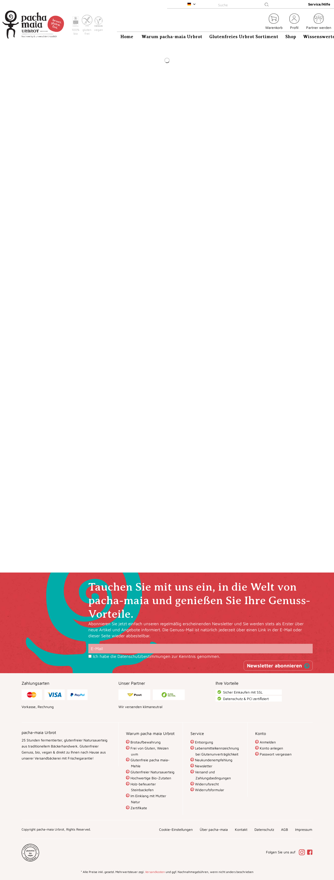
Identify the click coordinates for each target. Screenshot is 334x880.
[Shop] (291, 36)
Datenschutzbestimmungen (143, 656)
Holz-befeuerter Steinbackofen (142, 787)
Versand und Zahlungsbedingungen (212, 775)
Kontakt (241, 829)
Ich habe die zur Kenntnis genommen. (156, 656)
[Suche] (244, 5)
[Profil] (294, 22)
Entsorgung (203, 742)
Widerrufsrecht (206, 784)
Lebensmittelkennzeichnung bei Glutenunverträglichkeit (216, 751)
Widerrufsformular (209, 790)
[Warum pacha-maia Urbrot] (172, 36)
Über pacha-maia (214, 829)
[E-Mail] (200, 648)
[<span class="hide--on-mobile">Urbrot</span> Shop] (258, 22)
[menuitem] (244, 4)
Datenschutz (264, 829)
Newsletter (203, 766)
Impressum (303, 829)
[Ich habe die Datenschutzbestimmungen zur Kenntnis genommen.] (90, 656)
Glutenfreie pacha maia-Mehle (149, 763)
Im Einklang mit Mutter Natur (147, 799)
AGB (284, 829)
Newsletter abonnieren (274, 665)
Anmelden (267, 742)
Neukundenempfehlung (213, 760)
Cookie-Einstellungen (176, 829)
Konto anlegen (271, 748)
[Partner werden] (318, 22)
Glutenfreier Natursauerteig (151, 772)
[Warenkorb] (273, 22)
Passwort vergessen (275, 754)
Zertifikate (138, 808)
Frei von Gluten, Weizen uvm (149, 751)
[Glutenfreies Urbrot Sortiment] (244, 36)
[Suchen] (267, 5)
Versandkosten (155, 872)
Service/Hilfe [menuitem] (319, 4)
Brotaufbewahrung (145, 742)
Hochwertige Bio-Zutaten (150, 778)
